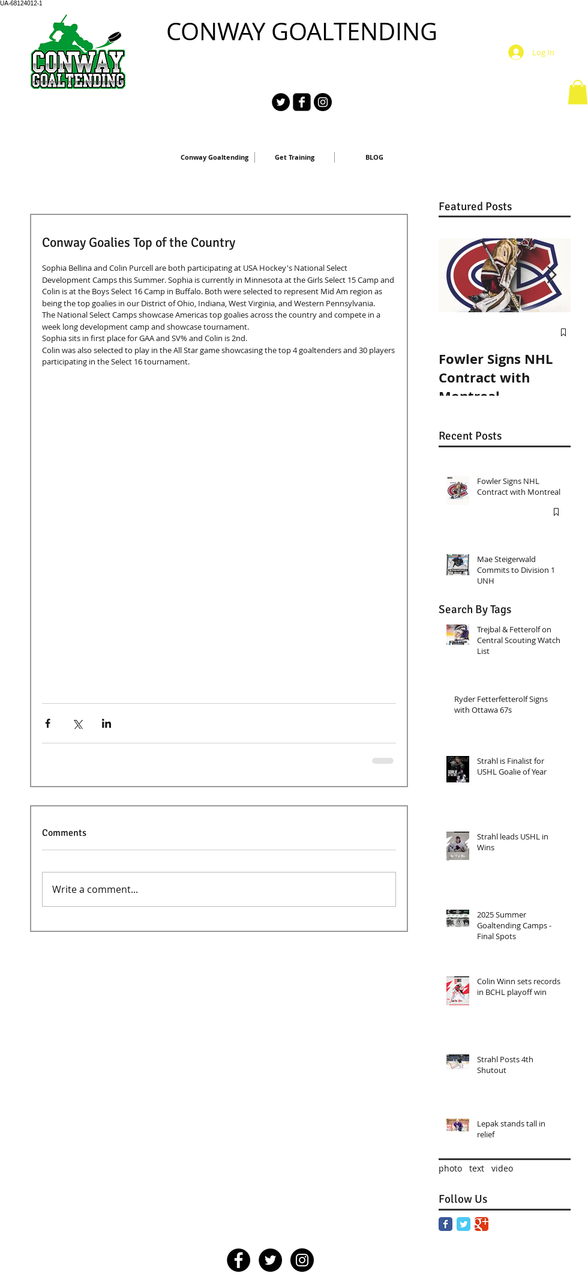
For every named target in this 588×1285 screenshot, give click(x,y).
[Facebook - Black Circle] (238, 1260)
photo (450, 1168)
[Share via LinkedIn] (106, 723)
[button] (578, 92)
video (502, 1168)
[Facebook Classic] (445, 1224)
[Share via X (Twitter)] (77, 723)
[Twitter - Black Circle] (281, 102)
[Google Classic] (481, 1224)
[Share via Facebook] (47, 723)
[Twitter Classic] (463, 1224)
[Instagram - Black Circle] (323, 102)
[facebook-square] (302, 102)
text (476, 1168)
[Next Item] (551, 275)
